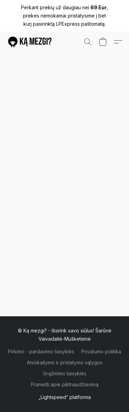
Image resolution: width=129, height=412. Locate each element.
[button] (31, 42)
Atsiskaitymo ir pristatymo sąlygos (65, 362)
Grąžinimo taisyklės (64, 373)
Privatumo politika (101, 351)
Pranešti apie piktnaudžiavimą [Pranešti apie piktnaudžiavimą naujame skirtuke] (64, 384)
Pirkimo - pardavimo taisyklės (41, 351)
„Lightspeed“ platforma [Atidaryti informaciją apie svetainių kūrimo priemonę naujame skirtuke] (65, 397)
